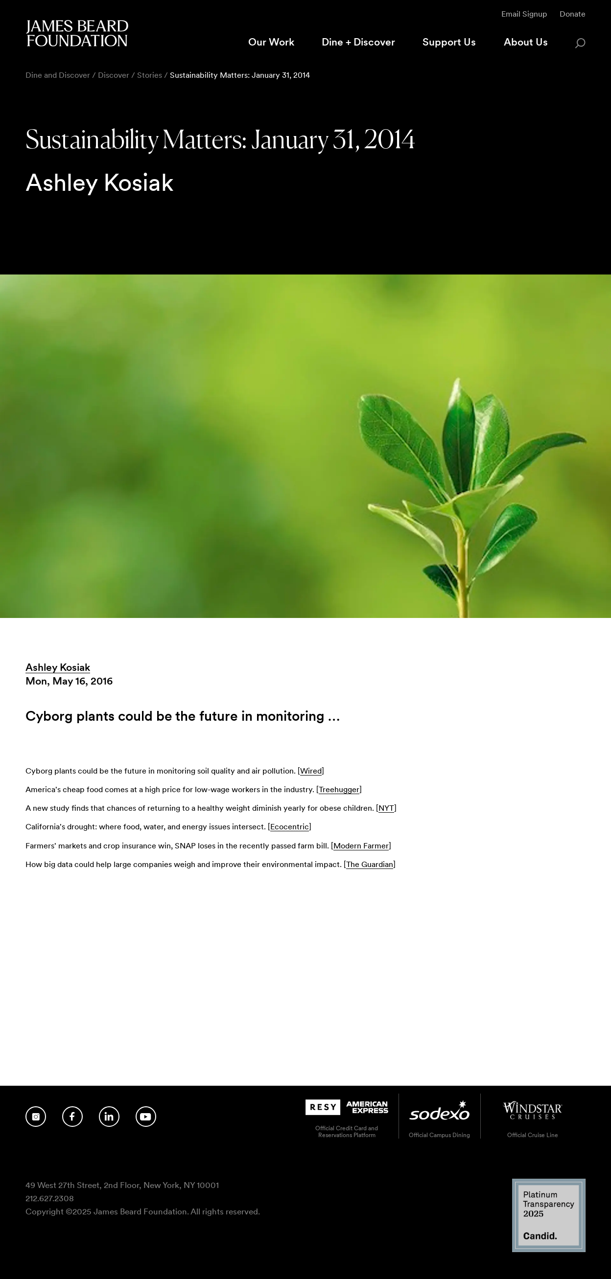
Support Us (449, 42)
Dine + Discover (358, 42)
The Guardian (369, 864)
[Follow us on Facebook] (72, 1116)
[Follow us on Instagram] (35, 1116)
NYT (386, 808)
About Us (526, 42)
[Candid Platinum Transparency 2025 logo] (549, 1250)
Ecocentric (289, 826)
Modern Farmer (361, 845)
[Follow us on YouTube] (146, 1116)
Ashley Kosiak (57, 667)
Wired (311, 771)
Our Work (271, 42)
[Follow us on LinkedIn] (109, 1116)
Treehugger (339, 789)
